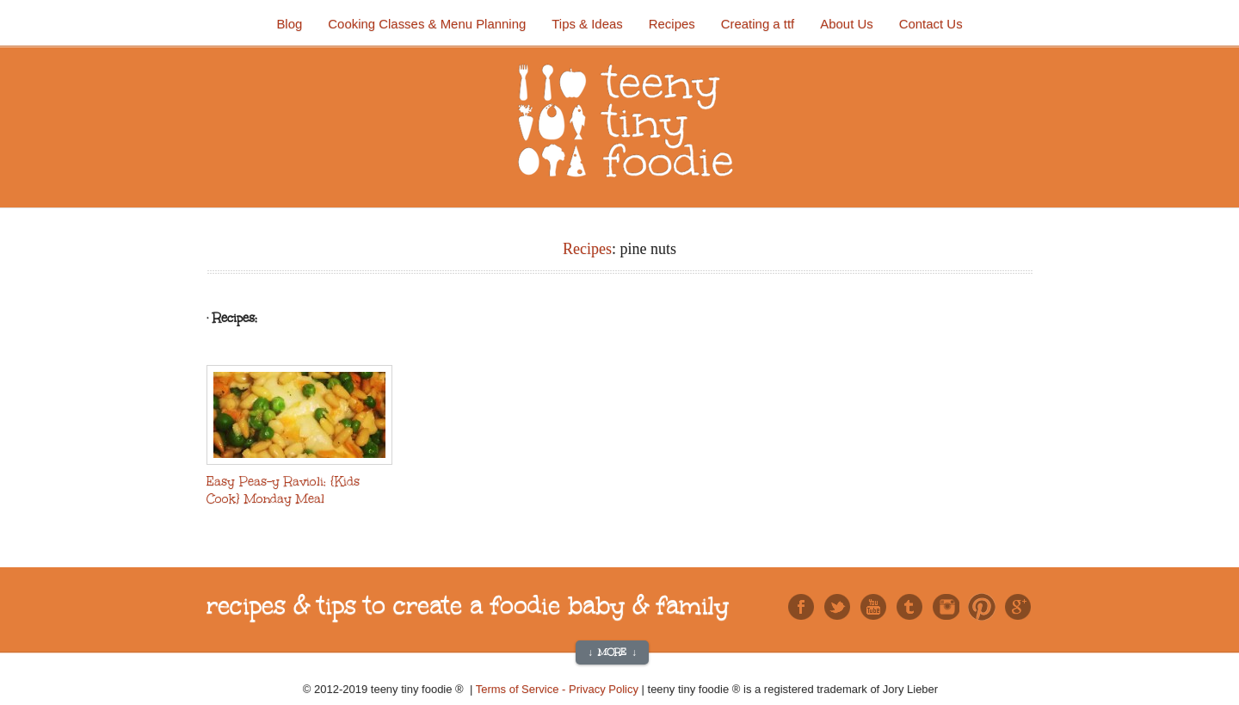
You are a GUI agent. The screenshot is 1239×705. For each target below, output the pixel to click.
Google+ (1018, 607)
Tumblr (909, 607)
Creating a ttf (758, 23)
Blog (289, 23)
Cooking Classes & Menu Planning (427, 23)
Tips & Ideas (587, 23)
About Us (846, 23)
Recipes (672, 23)
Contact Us (931, 23)
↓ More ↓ (612, 652)
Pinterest (982, 607)
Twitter (837, 607)
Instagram (945, 607)
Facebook (801, 607)
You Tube (873, 607)
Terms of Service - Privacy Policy (559, 689)
